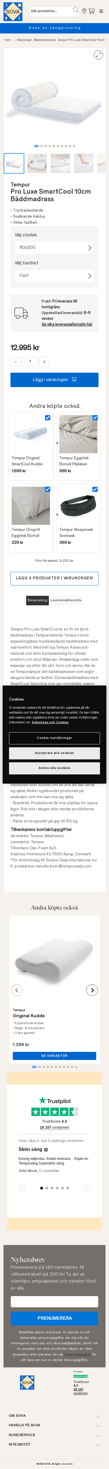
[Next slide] (92, 990)
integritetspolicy (77, 1354)
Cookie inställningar (54, 738)
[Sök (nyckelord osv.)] (51, 11)
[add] (44, 362)
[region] (54, 734)
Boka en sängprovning (60, 28)
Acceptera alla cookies (54, 753)
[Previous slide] (17, 990)
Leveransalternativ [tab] (66, 600)
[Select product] (47, 417)
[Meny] (101, 11)
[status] (30, 362)
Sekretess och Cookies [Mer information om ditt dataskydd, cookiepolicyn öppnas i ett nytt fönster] (50, 722)
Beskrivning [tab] (37, 600)
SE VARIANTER (54, 1056)
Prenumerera (54, 1318)
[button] (76, 10)
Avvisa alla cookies (54, 768)
